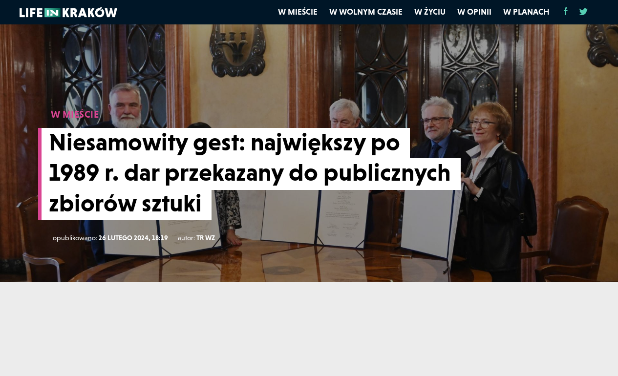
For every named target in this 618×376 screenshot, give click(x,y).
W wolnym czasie (366, 12)
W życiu (430, 12)
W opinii (474, 12)
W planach (526, 12)
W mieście (298, 12)
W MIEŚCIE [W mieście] (75, 114)
